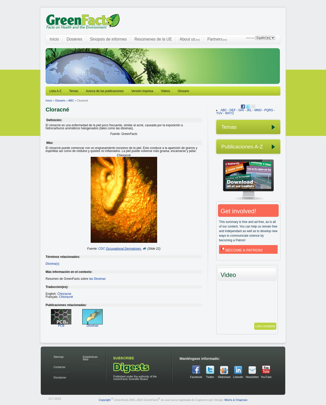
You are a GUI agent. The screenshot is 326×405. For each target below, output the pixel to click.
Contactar (59, 367)
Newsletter (252, 376)
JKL (249, 110)
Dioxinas (92, 324)
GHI (241, 110)
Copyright (105, 399)
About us (190, 39)
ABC (71, 100)
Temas (73, 91)
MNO (258, 110)
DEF (232, 110)
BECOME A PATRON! (241, 250)
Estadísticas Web (90, 358)
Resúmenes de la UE (153, 39)
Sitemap (58, 356)
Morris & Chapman (235, 399)
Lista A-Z (55, 91)
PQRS (268, 110)
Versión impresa (142, 91)
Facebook (196, 376)
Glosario (183, 91)
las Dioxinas (97, 279)
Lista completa (265, 326)
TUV (219, 113)
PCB (61, 324)
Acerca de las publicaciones (105, 91)
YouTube (266, 376)
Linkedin (238, 376)
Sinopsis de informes (108, 39)
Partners (217, 39)
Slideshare (224, 376)
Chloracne (64, 294)
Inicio (54, 39)
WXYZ (229, 113)
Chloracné (66, 297)
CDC (101, 248)
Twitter (210, 376)
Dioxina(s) (52, 263)
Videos (165, 91)
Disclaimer (59, 377)
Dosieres (74, 39)
